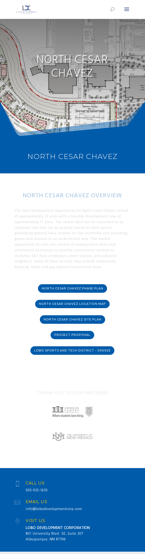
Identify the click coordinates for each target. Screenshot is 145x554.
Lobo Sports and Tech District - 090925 (72, 350)
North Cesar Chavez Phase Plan (72, 288)
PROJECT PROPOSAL (72, 335)
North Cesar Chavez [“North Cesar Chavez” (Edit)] (72, 156)
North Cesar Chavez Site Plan (72, 319)
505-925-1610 (36, 493)
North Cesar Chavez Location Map (72, 304)
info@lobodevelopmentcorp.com (54, 512)
